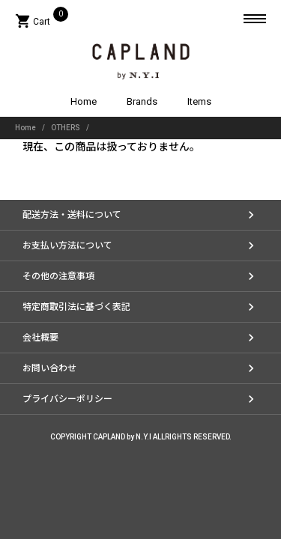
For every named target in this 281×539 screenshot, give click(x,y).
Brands (142, 101)
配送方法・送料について (71, 215)
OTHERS (65, 128)
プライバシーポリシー (67, 399)
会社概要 (40, 337)
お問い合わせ (49, 368)
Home (83, 101)
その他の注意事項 (58, 276)
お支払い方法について (67, 245)
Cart (41, 21)
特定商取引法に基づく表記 (76, 307)
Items (199, 101)
